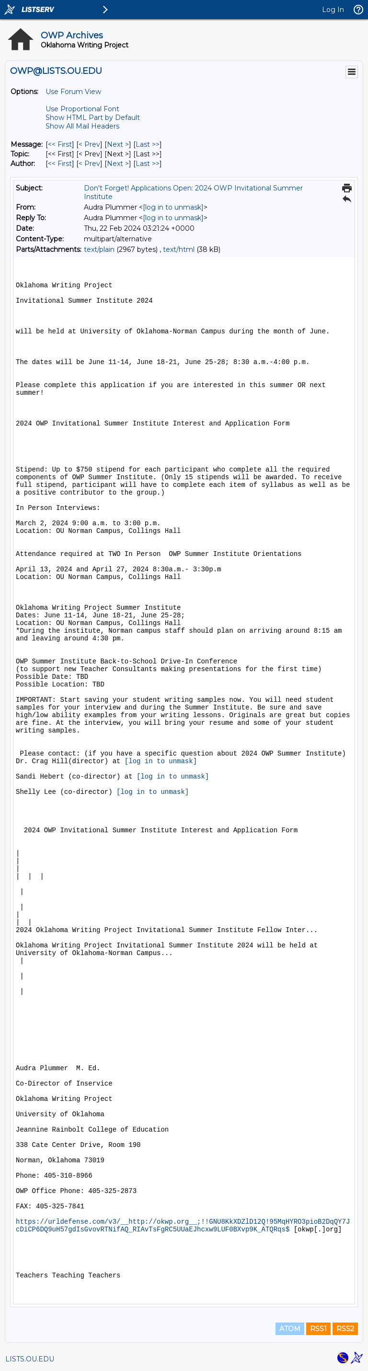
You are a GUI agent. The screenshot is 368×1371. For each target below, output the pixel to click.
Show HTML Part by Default (93, 117)
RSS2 (345, 1328)
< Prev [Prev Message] (89, 144)
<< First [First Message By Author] (60, 163)
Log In (333, 9)
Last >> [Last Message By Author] (148, 163)
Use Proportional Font (82, 109)
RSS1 (318, 1328)
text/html (179, 249)
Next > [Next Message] (118, 144)
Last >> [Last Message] (148, 144)
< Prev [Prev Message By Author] (89, 163)
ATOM (289, 1328)
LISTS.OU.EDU (29, 1359)
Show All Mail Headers (82, 126)
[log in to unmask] (173, 207)
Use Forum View (73, 91)
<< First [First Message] (60, 144)
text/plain (99, 249)
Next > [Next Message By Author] (118, 163)
